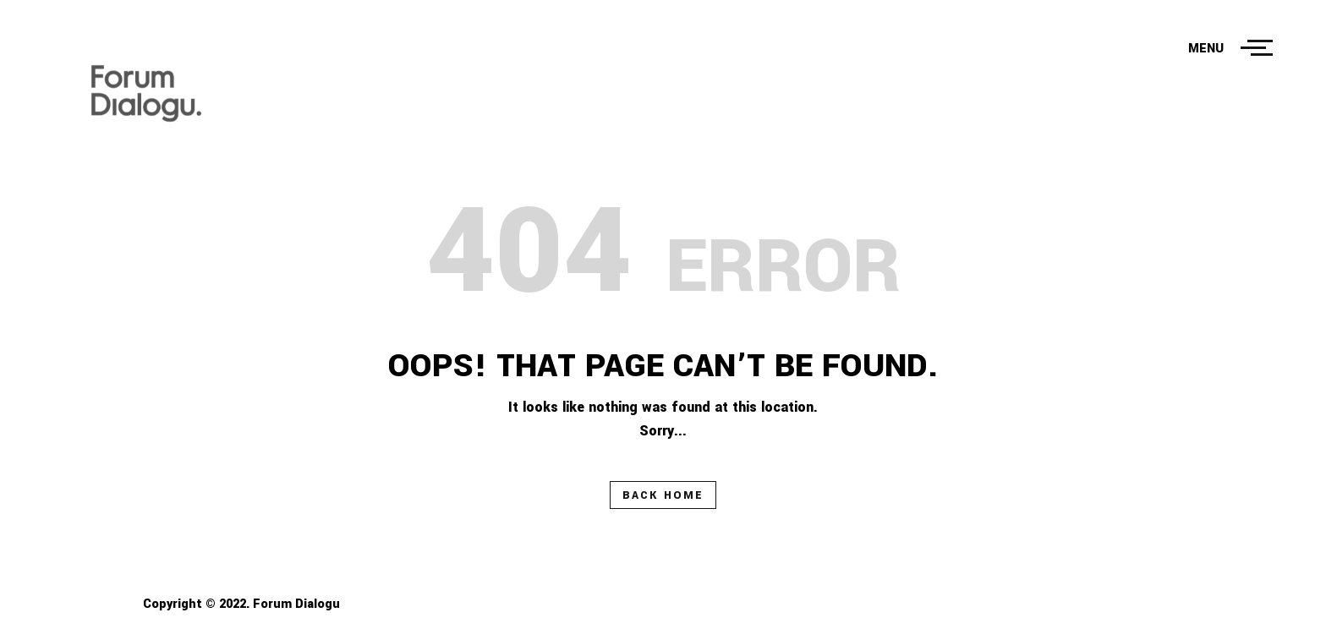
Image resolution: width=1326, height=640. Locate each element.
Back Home (663, 495)
